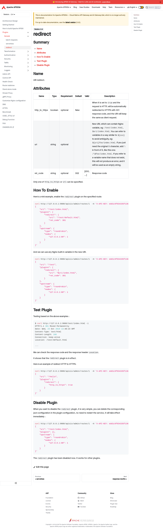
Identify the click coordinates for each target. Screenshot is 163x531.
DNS (4, 105)
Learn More (106, 2)
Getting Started (8, 25)
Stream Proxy (8, 93)
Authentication (9, 55)
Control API (7, 78)
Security (7, 59)
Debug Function (9, 120)
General (7, 36)
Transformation (9, 51)
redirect (9, 48)
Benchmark (7, 112)
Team (110, 7)
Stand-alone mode (9, 89)
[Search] (153, 7)
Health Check (8, 82)
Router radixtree (9, 86)
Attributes (137, 21)
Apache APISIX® (63, 7)
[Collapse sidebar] (16, 483)
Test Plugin (137, 27)
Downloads (96, 7)
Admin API (6, 74)
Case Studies (84, 7)
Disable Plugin (138, 30)
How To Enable (138, 24)
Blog (75, 7)
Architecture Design (10, 21)
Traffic (6, 63)
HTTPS (5, 108)
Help (104, 7)
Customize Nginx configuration (14, 101)
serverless (10, 44)
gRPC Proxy (7, 97)
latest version (70, 23)
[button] (141, 7)
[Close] (160, 2)
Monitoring (8, 67)
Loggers (7, 70)
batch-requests (12, 40)
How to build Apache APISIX (13, 29)
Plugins (5, 32)
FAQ (4, 123)
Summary (136, 15)
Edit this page (41, 467)
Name (135, 18)
